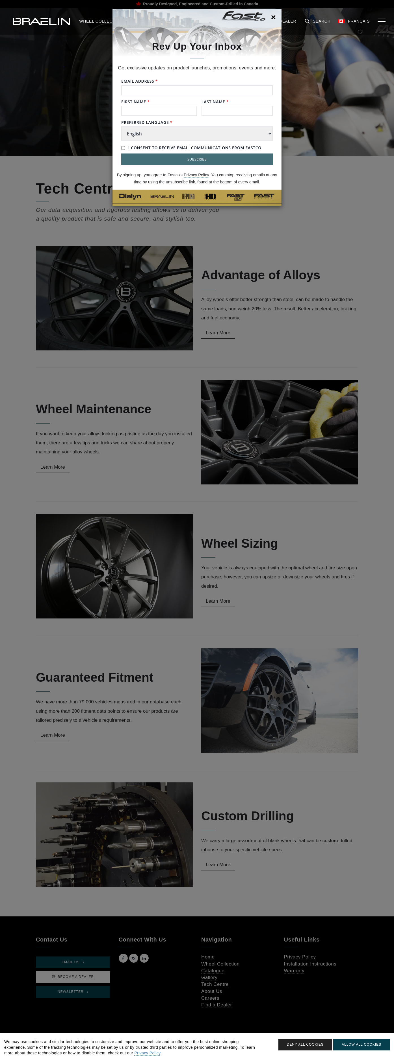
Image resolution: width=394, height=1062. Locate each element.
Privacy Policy (196, 175)
